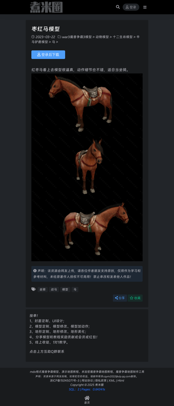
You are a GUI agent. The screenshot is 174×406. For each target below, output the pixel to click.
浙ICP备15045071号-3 (64, 380)
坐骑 (42, 289)
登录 (131, 7)
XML (112, 380)
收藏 (135, 298)
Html (120, 380)
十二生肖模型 (123, 37)
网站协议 (87, 380)
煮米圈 (99, 385)
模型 (65, 289)
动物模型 (102, 37)
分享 (120, 298)
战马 (54, 289)
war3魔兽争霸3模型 (77, 37)
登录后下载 (48, 55)
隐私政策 (100, 380)
